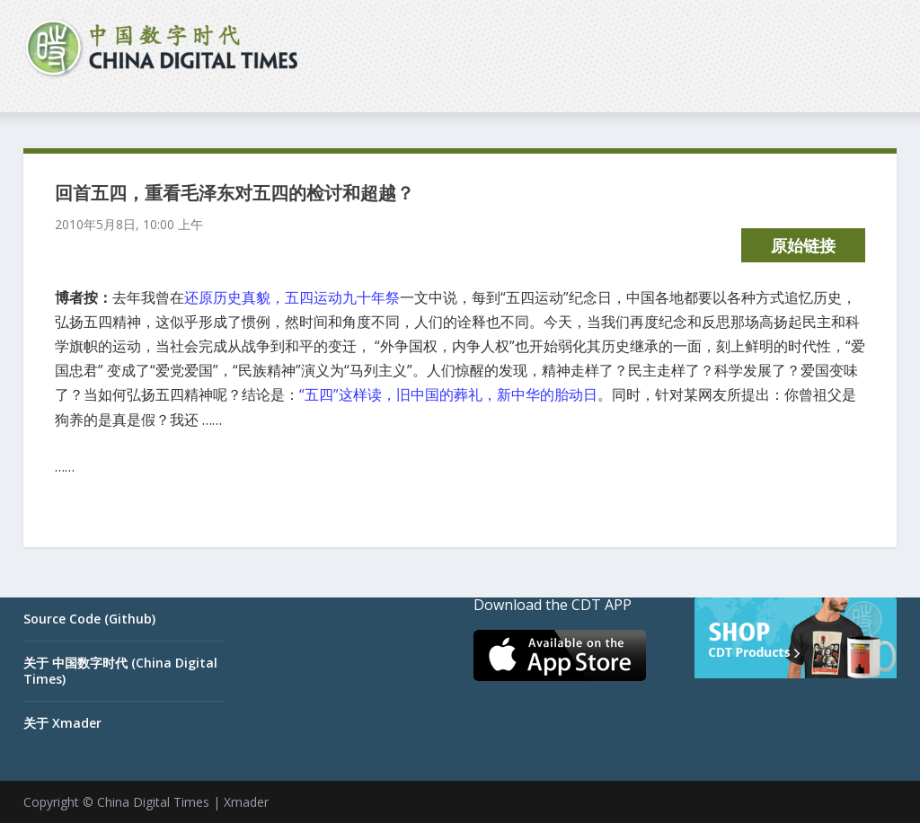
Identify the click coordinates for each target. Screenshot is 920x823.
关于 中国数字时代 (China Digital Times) (120, 670)
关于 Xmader (62, 722)
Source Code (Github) (89, 618)
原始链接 (803, 245)
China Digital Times (153, 801)
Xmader (246, 801)
